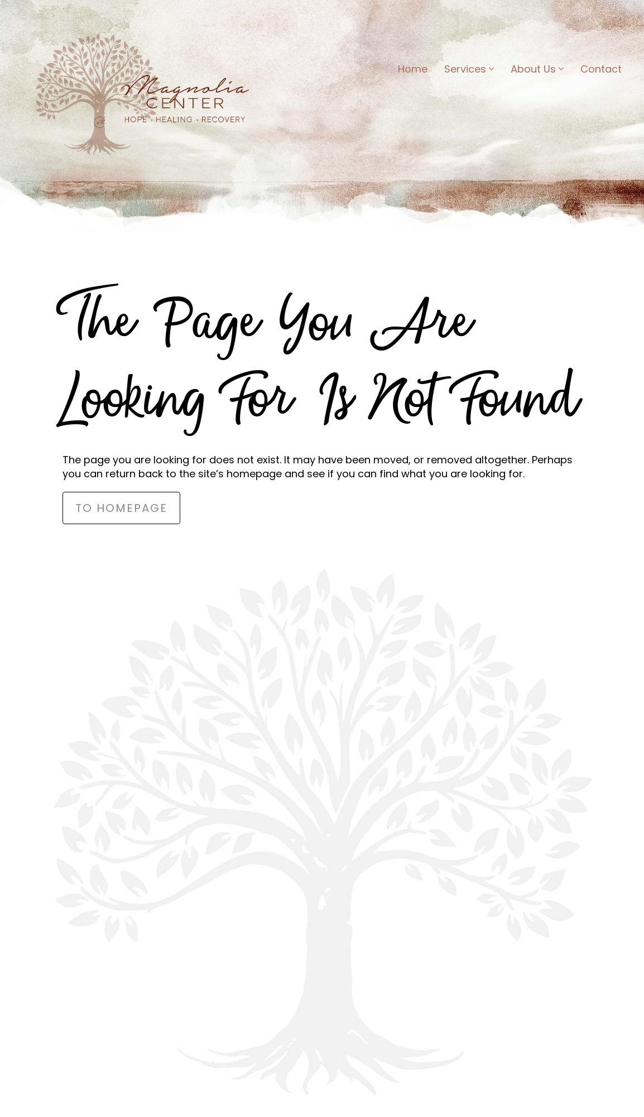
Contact (601, 69)
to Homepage (121, 508)
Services (469, 69)
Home (412, 69)
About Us (537, 69)
